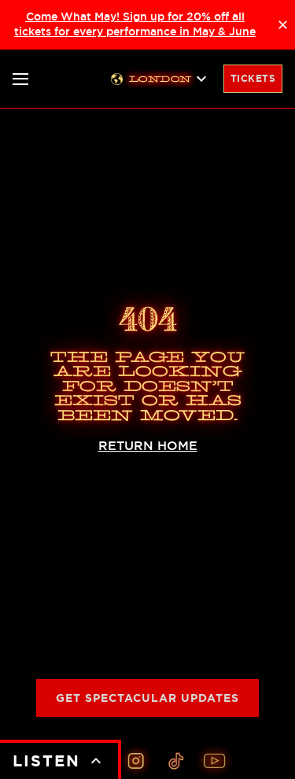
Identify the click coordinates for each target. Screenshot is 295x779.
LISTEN (59, 760)
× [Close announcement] (283, 24)
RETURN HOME (147, 445)
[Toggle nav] (20, 79)
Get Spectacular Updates (147, 698)
